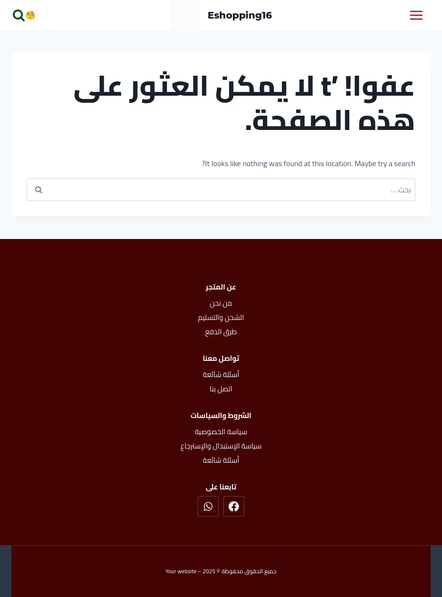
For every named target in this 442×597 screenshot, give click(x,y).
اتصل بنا (221, 389)
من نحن (221, 303)
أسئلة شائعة (221, 374)
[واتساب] (208, 506)
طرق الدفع (221, 331)
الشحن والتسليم (221, 317)
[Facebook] (233, 506)
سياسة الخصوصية (221, 431)
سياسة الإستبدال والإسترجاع (221, 446)
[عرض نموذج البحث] (25, 15)
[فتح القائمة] (416, 15)
